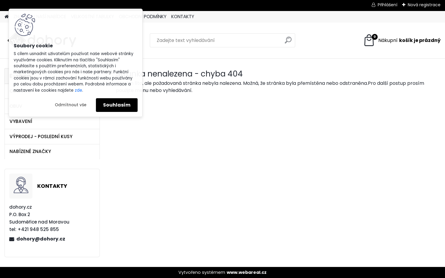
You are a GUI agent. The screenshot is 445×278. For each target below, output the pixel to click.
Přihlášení (387, 5)
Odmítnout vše (70, 105)
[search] (288, 42)
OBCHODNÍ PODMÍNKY (143, 16)
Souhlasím (116, 104)
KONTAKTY (182, 16)
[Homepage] (6, 17)
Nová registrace (424, 5)
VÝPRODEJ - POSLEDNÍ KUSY (41, 136)
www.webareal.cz (247, 272)
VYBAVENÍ (21, 121)
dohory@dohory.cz (40, 238)
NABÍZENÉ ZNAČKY (30, 151)
